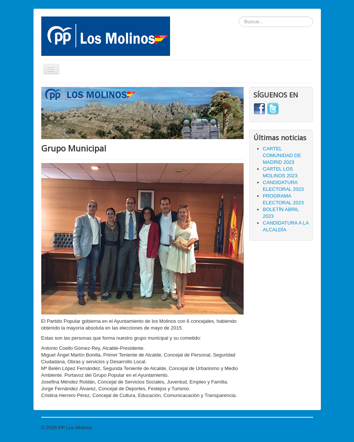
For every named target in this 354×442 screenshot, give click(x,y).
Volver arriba (299, 427)
